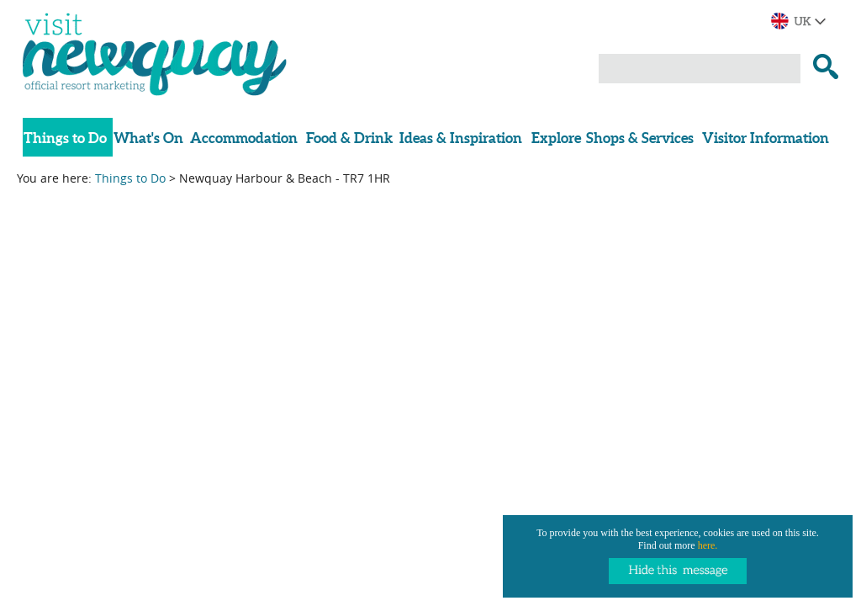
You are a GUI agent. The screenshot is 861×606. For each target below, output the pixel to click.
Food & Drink (349, 138)
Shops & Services (640, 138)
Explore (556, 138)
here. (708, 545)
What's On (148, 138)
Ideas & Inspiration (460, 138)
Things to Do (65, 138)
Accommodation (244, 138)
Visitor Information (765, 138)
